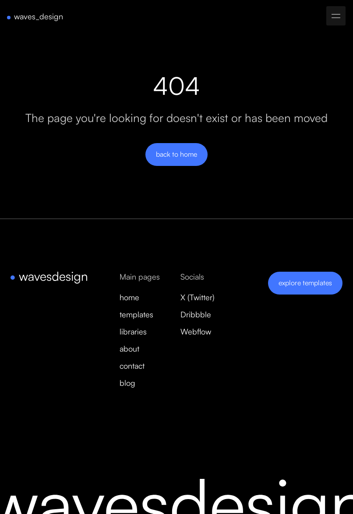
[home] (35, 17)
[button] (336, 16)
